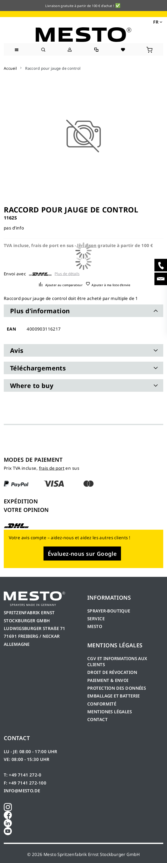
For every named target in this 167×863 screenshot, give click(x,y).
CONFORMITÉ (101, 704)
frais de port (51, 468)
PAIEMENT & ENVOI (108, 680)
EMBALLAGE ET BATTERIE (113, 696)
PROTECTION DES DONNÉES (116, 688)
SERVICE (96, 618)
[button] (157, 21)
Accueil (10, 68)
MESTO (94, 626)
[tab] (83, 310)
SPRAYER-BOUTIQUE (108, 611)
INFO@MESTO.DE (22, 791)
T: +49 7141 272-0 (22, 775)
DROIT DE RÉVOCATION (112, 672)
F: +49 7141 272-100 (25, 783)
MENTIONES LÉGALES (109, 712)
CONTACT (97, 719)
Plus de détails (67, 273)
